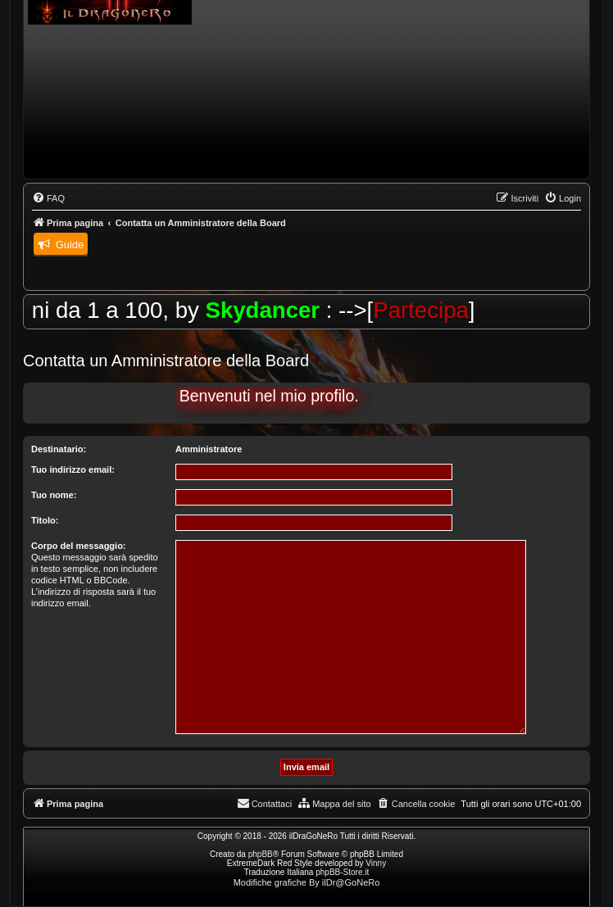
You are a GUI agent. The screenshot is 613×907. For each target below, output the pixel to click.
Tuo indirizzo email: (73, 469)
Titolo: (44, 520)
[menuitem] (48, 198)
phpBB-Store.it (342, 872)
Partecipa (434, 310)
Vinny (376, 863)
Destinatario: (58, 449)
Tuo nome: (53, 495)
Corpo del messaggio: (78, 546)
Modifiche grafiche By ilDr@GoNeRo (307, 882)
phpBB (260, 854)
